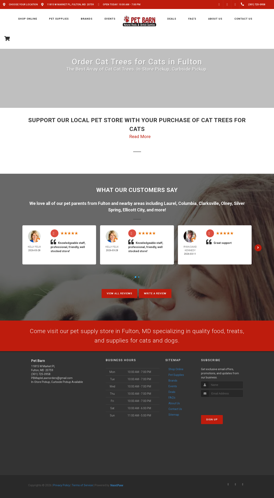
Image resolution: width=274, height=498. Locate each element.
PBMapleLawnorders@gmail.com (52, 378)
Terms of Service (82, 485)
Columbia (187, 203)
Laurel (170, 203)
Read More (140, 136)
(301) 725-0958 (40, 374)
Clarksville (209, 203)
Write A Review (155, 293)
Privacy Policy (61, 485)
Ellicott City (133, 209)
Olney (226, 203)
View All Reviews (119, 293)
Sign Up (212, 419)
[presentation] (222, 404)
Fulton (104, 203)
